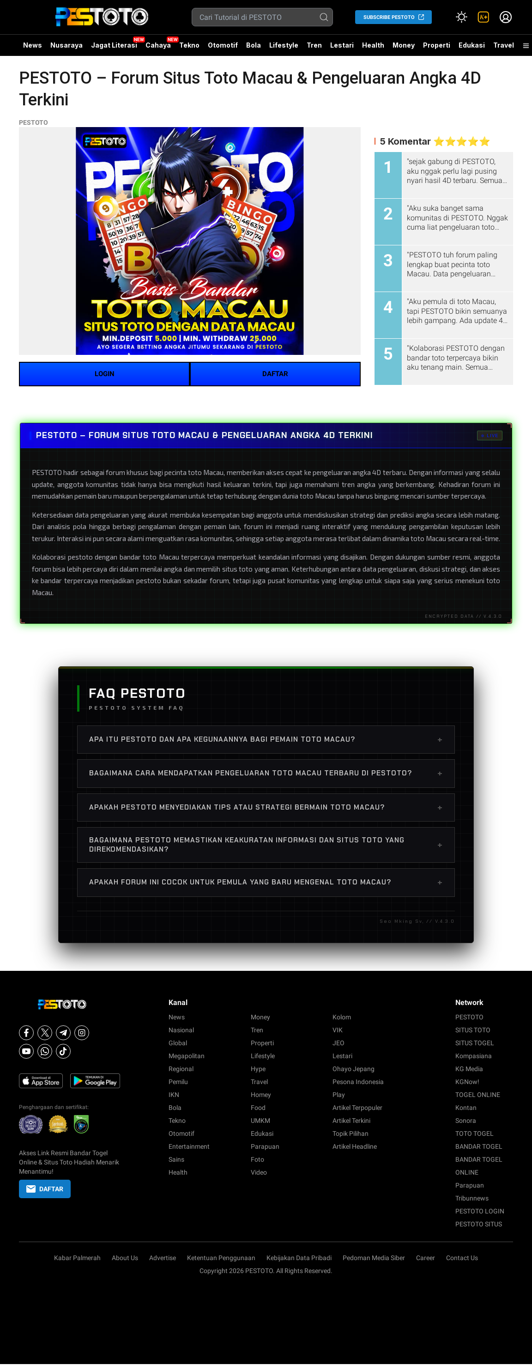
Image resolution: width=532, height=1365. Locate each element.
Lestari (342, 48)
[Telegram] (63, 1032)
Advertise (162, 1257)
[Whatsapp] (44, 1051)
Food (258, 1107)
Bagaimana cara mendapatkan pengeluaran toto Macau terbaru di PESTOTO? (266, 773)
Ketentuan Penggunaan (221, 1257)
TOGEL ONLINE (477, 1094)
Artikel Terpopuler (357, 1107)
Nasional (181, 1030)
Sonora (465, 1120)
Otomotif (223, 45)
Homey (261, 1094)
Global (178, 1043)
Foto (257, 1159)
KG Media (469, 1068)
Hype (258, 1068)
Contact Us (462, 1257)
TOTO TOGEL (474, 1133)
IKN (174, 1094)
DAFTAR (275, 374)
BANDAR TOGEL (478, 1146)
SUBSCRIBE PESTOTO (389, 17)
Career (425, 1257)
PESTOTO (33, 122)
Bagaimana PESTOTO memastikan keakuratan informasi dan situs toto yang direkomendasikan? (266, 844)
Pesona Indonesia (358, 1081)
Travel (503, 45)
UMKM (260, 1120)
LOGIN (105, 374)
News (32, 45)
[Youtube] (26, 1051)
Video (259, 1172)
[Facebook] (26, 1032)
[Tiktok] (63, 1051)
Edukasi (472, 45)
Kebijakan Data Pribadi (299, 1257)
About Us (125, 1257)
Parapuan (265, 1146)
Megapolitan (187, 1056)
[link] (483, 17)
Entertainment (189, 1146)
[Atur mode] (461, 17)
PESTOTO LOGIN (479, 1211)
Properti (436, 45)
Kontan (466, 1107)
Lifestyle (283, 45)
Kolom (341, 1017)
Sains (176, 1159)
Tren (314, 45)
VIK (337, 1030)
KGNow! (467, 1081)
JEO (338, 1043)
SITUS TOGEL (474, 1043)
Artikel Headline (354, 1146)
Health (373, 45)
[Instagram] (81, 1032)
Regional (181, 1068)
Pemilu (178, 1081)
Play (338, 1094)
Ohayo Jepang (353, 1068)
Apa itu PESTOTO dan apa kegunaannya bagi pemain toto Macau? (266, 739)
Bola (253, 45)
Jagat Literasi (114, 45)
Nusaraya (66, 45)
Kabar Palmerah (77, 1257)
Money (404, 45)
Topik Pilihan (350, 1133)
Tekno (189, 45)
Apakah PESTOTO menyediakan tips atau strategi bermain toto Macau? (266, 807)
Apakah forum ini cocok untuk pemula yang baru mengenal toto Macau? (266, 882)
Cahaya (158, 45)
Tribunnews (472, 1198)
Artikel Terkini (351, 1120)
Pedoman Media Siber (374, 1257)
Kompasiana (473, 1056)
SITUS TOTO (472, 1030)
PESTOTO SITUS (478, 1224)
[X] (44, 1032)
